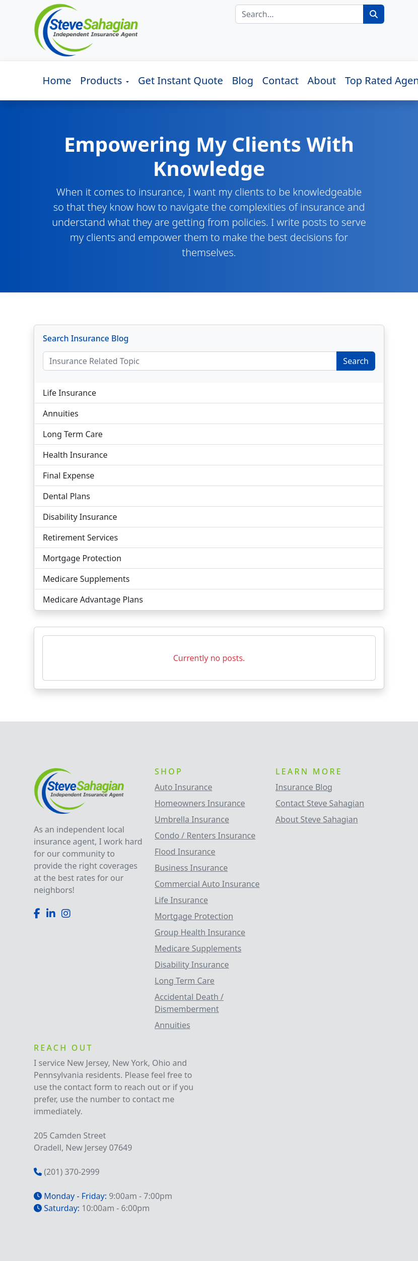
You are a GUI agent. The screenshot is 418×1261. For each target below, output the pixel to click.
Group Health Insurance (200, 932)
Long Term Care (73, 434)
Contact (280, 80)
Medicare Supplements (86, 578)
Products (102, 80)
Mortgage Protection (82, 558)
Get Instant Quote (180, 80)
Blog (242, 80)
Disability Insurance (80, 516)
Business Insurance (191, 867)
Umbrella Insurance (192, 819)
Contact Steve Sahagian (319, 803)
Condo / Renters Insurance (205, 835)
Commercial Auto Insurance (207, 883)
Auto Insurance (183, 787)
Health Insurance (75, 454)
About (322, 80)
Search (356, 361)
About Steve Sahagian (316, 819)
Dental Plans (66, 496)
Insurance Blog (303, 787)
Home (57, 80)
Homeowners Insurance (200, 803)
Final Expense (68, 475)
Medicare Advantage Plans (93, 599)
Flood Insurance (185, 851)
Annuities (61, 413)
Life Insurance (69, 392)
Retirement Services (80, 537)
